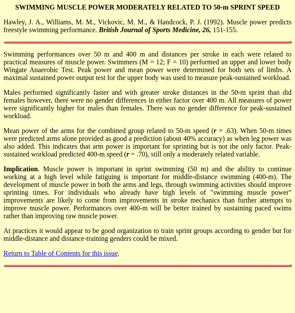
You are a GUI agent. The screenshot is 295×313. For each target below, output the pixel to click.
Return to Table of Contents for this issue (60, 253)
